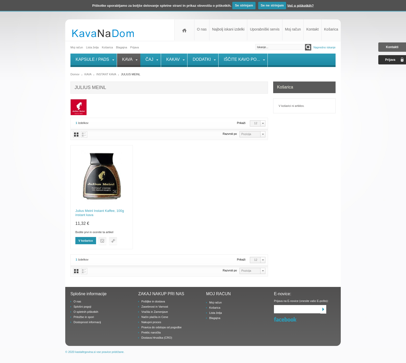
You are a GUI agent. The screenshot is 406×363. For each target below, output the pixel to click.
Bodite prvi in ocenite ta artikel (94, 232)
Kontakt (312, 29)
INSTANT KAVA (106, 74)
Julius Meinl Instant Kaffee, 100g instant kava (99, 213)
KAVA (88, 74)
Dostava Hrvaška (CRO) (156, 337)
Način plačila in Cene (154, 316)
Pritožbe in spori (84, 316)
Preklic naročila (151, 332)
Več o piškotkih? (300, 5)
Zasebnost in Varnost (154, 306)
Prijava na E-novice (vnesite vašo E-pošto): (301, 300)
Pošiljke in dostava (153, 301)
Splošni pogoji (82, 306)
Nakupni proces (151, 322)
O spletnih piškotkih (86, 311)
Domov (184, 29)
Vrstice (84, 134)
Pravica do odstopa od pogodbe (161, 327)
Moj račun (293, 29)
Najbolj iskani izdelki (228, 29)
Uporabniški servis (264, 29)
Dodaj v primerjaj (113, 241)
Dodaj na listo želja (102, 241)
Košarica (331, 29)
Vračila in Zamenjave (154, 311)
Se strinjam (244, 5)
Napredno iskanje (324, 47)
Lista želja (92, 47)
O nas (202, 29)
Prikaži (241, 122)
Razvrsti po (230, 133)
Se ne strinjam (272, 5)
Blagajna (214, 318)
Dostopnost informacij (87, 322)
